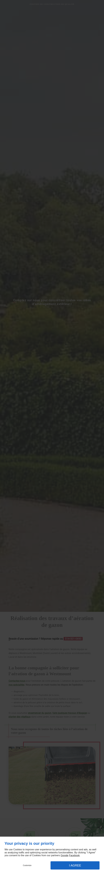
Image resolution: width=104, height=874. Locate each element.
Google (64, 855)
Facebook (74, 855)
